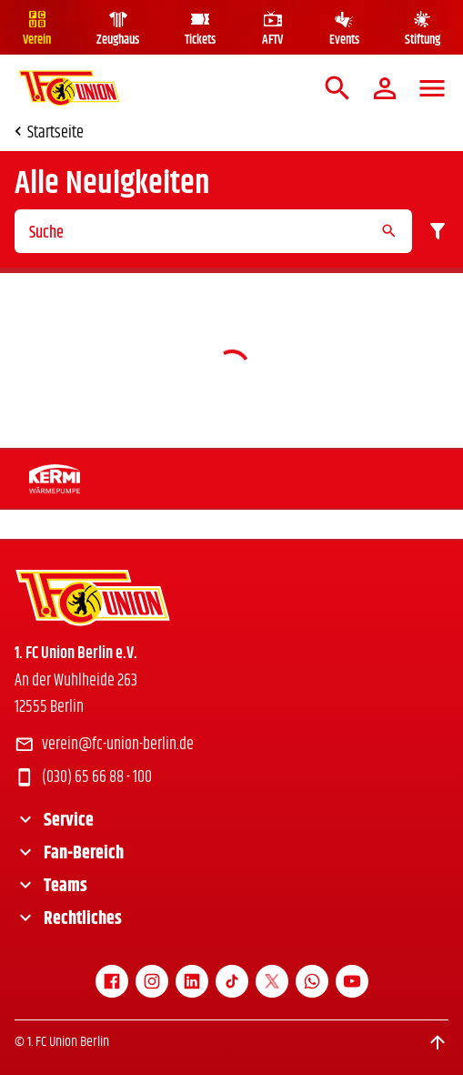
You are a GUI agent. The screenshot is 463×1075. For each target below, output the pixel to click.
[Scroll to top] (437, 1042)
